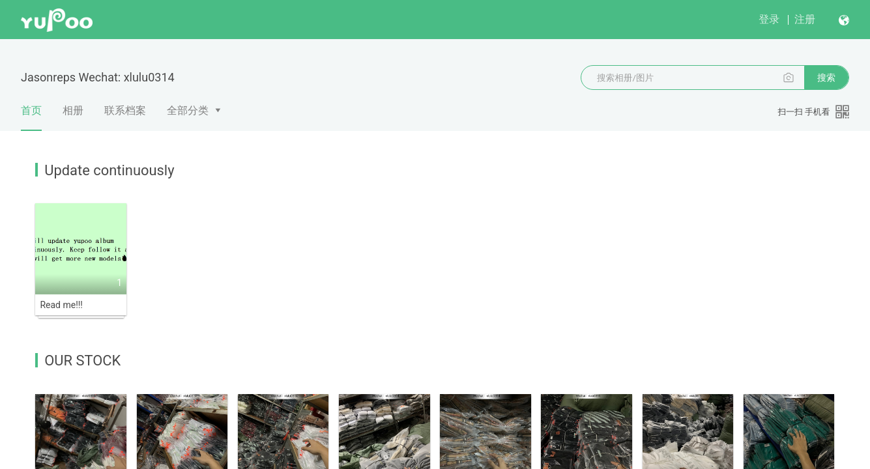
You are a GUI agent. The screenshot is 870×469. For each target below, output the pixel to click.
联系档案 (125, 110)
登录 (769, 19)
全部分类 (188, 110)
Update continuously (109, 170)
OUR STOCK (82, 360)
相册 (73, 110)
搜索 (826, 77)
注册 (804, 19)
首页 (31, 117)
